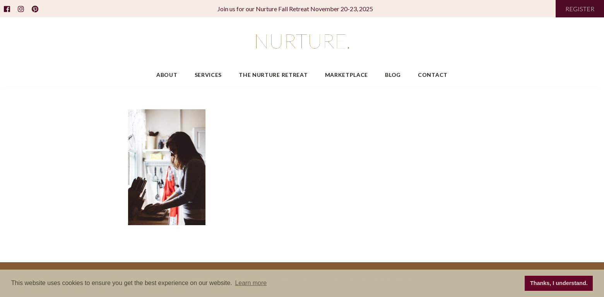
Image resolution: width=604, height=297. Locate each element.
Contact (433, 74)
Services (208, 74)
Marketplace (346, 74)
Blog (393, 74)
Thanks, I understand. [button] (559, 283)
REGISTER (579, 8)
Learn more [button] (251, 283)
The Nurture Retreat (273, 74)
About (167, 74)
